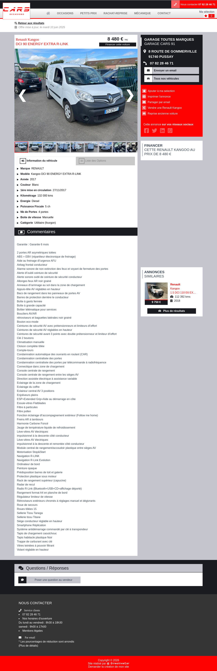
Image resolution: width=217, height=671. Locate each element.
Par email (30, 637)
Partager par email (159, 102)
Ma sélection (206, 11)
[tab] (46, 161)
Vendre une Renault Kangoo (165, 107)
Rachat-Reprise (115, 13)
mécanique (142, 13)
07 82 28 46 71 (206, 4)
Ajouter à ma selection (161, 91)
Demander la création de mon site (108, 666)
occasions (65, 13)
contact (164, 13)
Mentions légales (32, 630)
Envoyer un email (165, 70)
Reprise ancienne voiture (163, 113)
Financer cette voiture (117, 44)
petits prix (88, 13)
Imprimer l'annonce (159, 96)
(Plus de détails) (28, 645)
